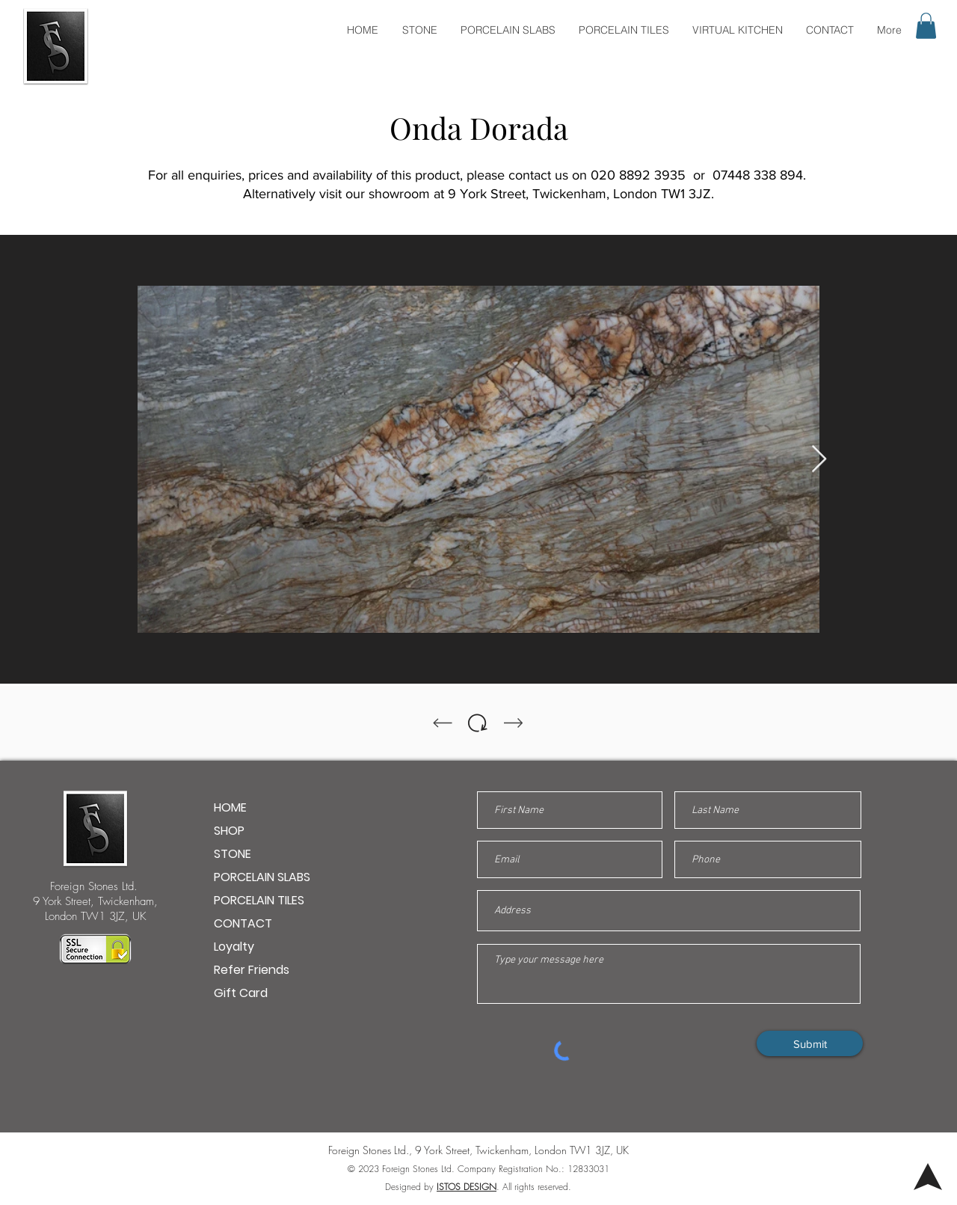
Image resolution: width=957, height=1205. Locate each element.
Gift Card (241, 993)
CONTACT (243, 923)
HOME (230, 807)
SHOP (229, 830)
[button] (926, 26)
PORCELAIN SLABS (262, 877)
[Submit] (810, 1043)
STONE (232, 853)
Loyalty (234, 946)
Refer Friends (251, 969)
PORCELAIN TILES (259, 900)
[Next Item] (819, 459)
